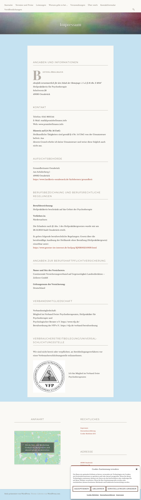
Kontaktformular (108, 5)
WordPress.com (54, 494)
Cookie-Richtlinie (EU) (88, 433)
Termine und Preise (24, 5)
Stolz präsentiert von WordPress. (17, 494)
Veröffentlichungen (13, 9)
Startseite (8, 5)
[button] (136, 469)
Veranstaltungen (77, 5)
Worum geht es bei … (58, 5)
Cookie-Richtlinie (93, 495)
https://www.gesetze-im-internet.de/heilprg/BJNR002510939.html (65, 248)
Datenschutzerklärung (107, 495)
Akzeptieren (81, 489)
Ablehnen (98, 489)
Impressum (120, 495)
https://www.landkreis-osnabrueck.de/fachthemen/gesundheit (62, 179)
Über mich (93, 5)
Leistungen (41, 5)
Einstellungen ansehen (122, 489)
